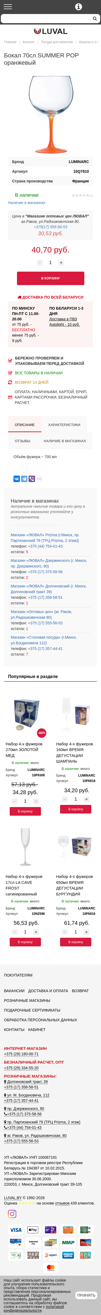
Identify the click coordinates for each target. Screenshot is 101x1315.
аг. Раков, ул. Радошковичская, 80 (35, 1135)
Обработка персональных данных (40, 1020)
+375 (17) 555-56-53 (44, 623)
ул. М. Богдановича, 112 (26, 1095)
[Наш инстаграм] (12, 1214)
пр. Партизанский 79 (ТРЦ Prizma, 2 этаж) (42, 1122)
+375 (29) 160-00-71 (21, 1054)
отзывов (62, 1203)
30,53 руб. (50, 233)
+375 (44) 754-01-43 (44, 546)
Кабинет (37, 1029)
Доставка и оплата (48, 991)
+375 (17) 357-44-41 (44, 648)
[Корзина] (92, 7)
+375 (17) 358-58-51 (44, 597)
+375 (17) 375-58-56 (44, 572)
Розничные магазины (27, 1000)
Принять (86, 1295)
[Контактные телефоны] (78, 6)
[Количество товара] (50, 263)
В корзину (25, 811)
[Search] (45, 18)
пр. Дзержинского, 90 (24, 1108)
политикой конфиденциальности (34, 1308)
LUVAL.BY (13, 1198)
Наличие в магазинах (27, 198)
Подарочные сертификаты (32, 1010)
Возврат (80, 991)
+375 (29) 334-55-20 (21, 1068)
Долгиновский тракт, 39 (26, 1081)
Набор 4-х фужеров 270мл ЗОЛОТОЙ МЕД (24, 750)
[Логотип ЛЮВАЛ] (50, 31)
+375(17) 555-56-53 (50, 227)
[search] (95, 18)
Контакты (14, 1029)
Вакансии (14, 991)
